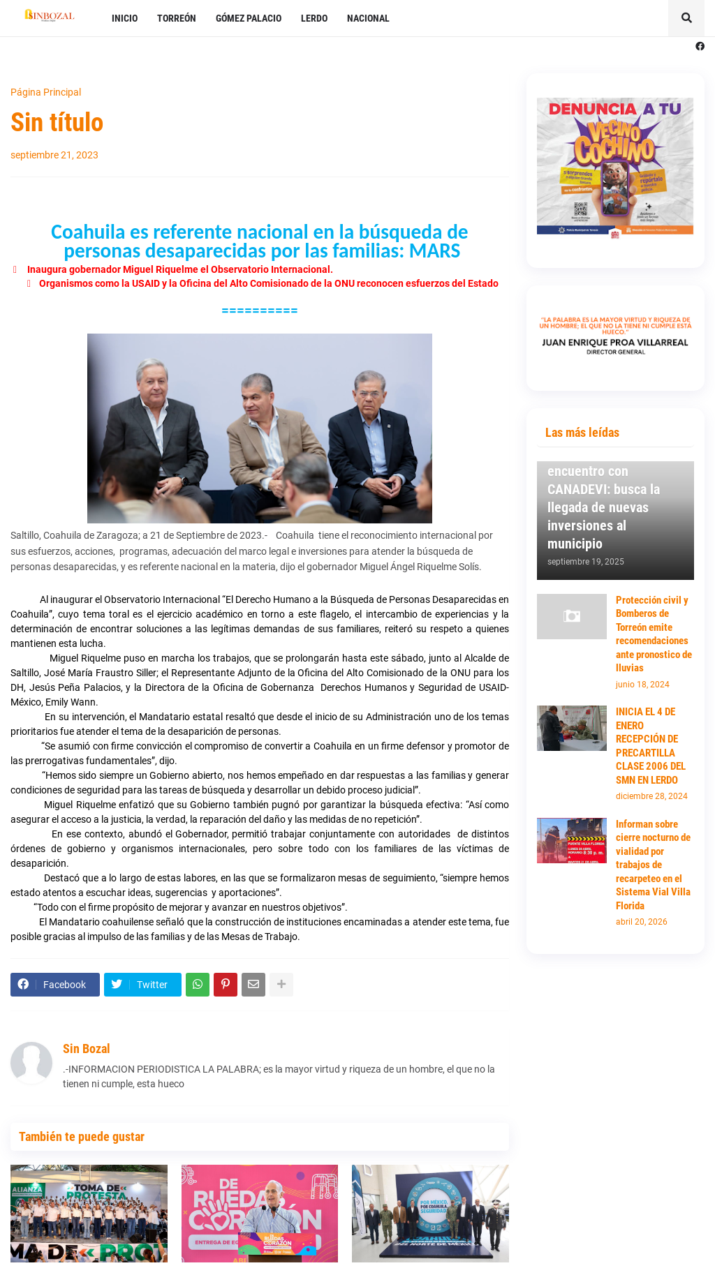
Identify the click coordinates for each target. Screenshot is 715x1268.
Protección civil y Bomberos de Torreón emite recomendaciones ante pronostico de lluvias (654, 634)
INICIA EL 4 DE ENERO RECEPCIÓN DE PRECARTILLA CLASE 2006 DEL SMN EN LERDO (651, 746)
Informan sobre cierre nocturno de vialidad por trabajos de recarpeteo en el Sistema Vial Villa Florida (653, 865)
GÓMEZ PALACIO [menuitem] (248, 18)
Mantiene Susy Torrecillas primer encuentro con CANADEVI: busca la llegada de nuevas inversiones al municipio (603, 489)
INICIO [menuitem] (125, 18)
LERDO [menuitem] (314, 18)
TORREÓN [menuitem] (176, 18)
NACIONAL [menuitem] (368, 18)
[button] (686, 18)
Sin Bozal (86, 1048)
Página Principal (45, 92)
